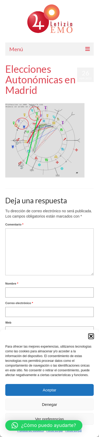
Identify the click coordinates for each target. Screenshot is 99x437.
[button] (91, 336)
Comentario (14, 224)
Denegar (49, 404)
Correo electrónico (19, 303)
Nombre (11, 283)
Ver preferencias (49, 419)
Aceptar (49, 390)
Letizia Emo (20, 100)
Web (8, 322)
